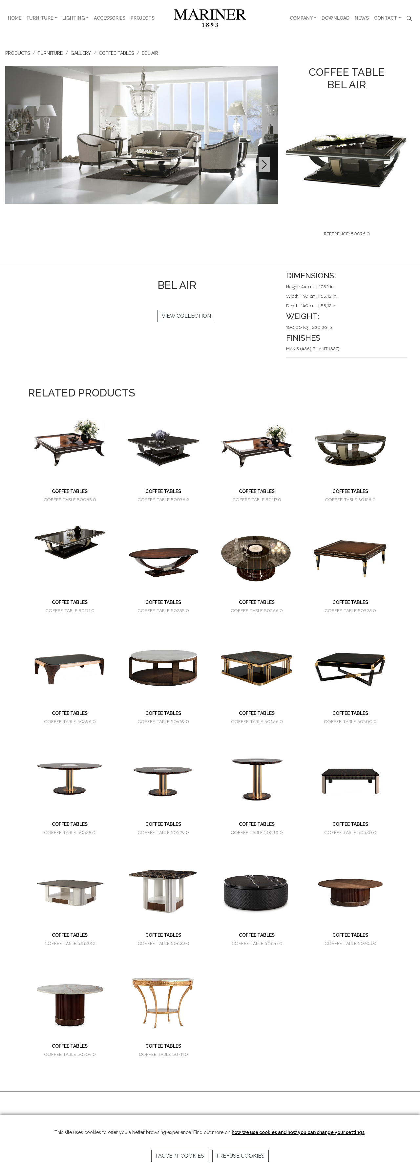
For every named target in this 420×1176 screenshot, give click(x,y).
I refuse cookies (240, 1156)
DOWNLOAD (335, 18)
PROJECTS (143, 18)
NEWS (362, 18)
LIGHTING (73, 18)
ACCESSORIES (109, 18)
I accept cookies (180, 1156)
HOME (14, 18)
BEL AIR (150, 53)
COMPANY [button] (301, 18)
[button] (264, 164)
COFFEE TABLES (116, 53)
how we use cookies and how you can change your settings (298, 1132)
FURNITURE (40, 18)
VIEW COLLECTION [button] (186, 316)
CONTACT (385, 18)
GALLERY (81, 53)
